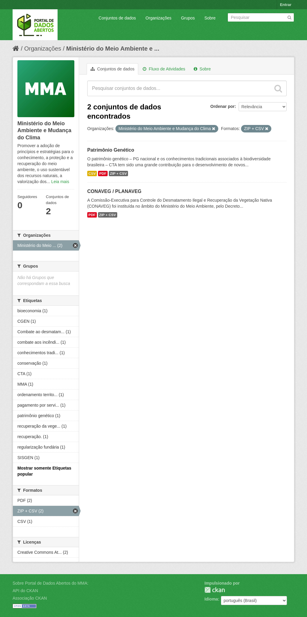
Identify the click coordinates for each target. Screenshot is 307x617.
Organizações (158, 18)
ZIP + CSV (118, 173)
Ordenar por (222, 106)
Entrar (285, 4)
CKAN (214, 590)
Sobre (210, 18)
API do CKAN (25, 590)
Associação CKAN (30, 598)
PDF (102, 173)
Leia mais (60, 181)
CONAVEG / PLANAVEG (114, 191)
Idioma (211, 599)
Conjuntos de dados (117, 18)
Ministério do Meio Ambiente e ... (112, 48)
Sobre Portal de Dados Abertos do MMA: (50, 583)
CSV (92, 173)
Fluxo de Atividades (164, 69)
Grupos (188, 18)
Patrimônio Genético (110, 150)
